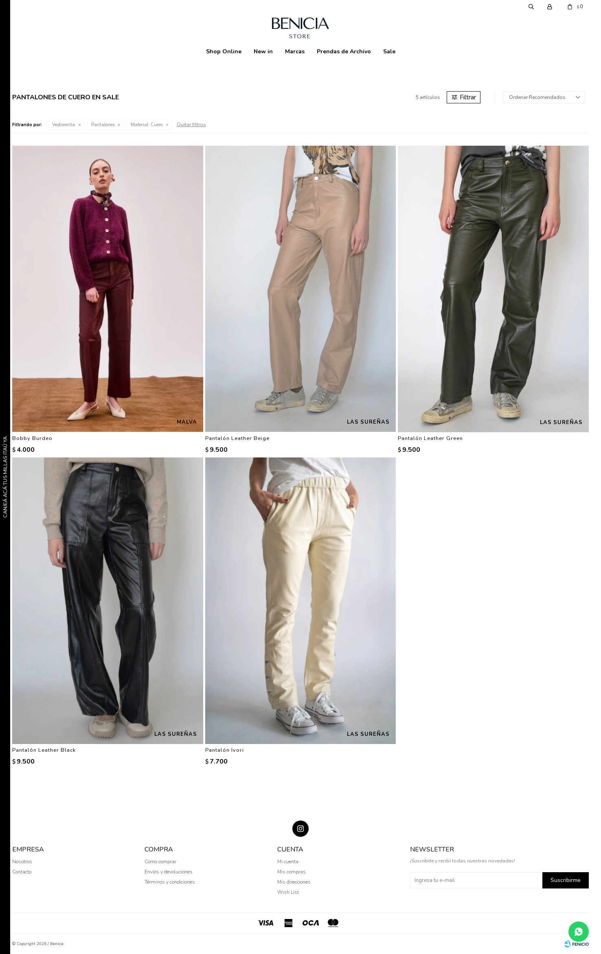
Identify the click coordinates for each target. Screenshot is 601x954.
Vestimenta (63, 125)
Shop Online (223, 51)
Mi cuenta (287, 861)
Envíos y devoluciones (169, 872)
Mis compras (291, 872)
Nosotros (22, 861)
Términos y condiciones (170, 882)
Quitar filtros (191, 124)
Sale (389, 51)
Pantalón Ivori (224, 750)
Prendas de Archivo (344, 51)
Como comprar (160, 861)
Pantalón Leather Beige (237, 438)
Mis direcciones (294, 882)
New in (263, 51)
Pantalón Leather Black (44, 750)
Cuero (146, 125)
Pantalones (102, 125)
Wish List (288, 892)
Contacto (21, 872)
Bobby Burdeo (32, 438)
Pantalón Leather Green (430, 438)
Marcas (295, 51)
